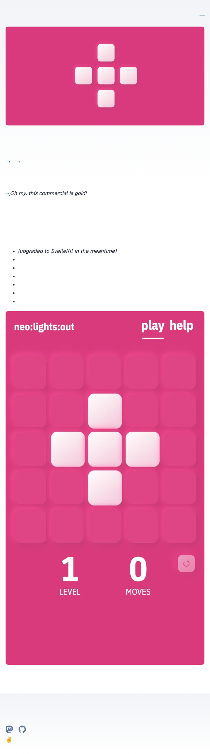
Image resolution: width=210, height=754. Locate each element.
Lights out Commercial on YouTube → (8, 193)
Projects (202, 10)
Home (191, 10)
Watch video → (19, 162)
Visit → (8, 162)
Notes (197, 10)
